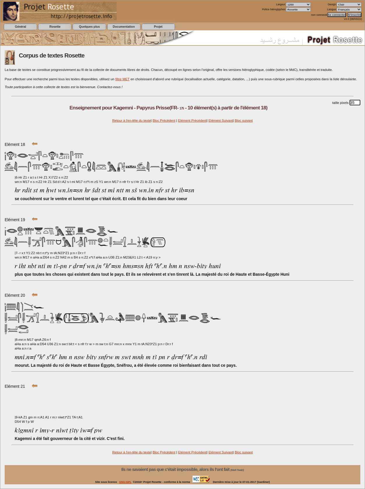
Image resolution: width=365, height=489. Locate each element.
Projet (158, 26)
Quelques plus (89, 26)
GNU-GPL (125, 482)
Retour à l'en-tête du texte (131, 120)
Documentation (124, 26)
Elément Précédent (192, 120)
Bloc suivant (244, 120)
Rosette (54, 26)
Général (20, 26)
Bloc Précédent (163, 120)
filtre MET (122, 79)
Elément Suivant (220, 120)
